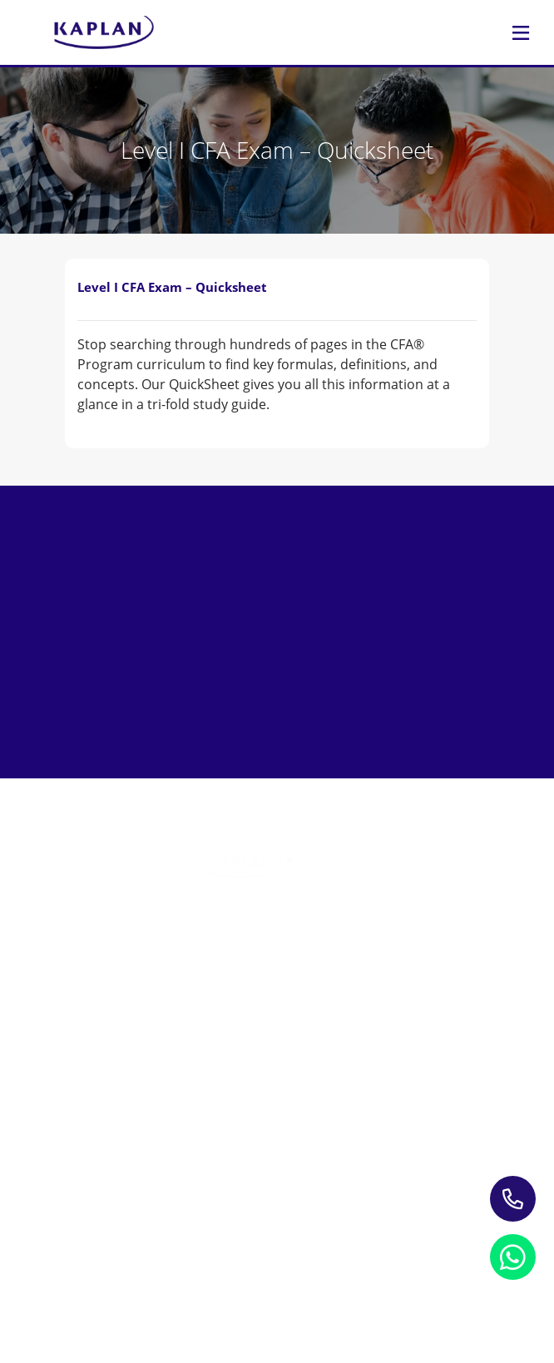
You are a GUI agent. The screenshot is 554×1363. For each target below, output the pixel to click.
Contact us (277, 1150)
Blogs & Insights (277, 1073)
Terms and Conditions (168, 1260)
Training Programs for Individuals (277, 943)
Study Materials (277, 1049)
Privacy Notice (168, 1240)
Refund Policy (379, 1240)
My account (277, 1175)
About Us (277, 1126)
